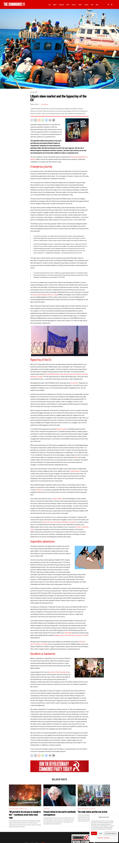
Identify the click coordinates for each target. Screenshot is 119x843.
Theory (80, 4)
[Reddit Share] (39, 121)
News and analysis (19, 809)
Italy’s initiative (57, 499)
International (44, 105)
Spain (76, 458)
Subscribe (61, 4)
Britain (79, 809)
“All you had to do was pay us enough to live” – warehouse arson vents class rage (25, 815)
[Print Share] (53, 121)
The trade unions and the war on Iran (92, 812)
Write (67, 4)
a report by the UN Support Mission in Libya (44, 295)
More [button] (97, 4)
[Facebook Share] (31, 121)
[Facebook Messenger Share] (46, 121)
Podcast (86, 4)
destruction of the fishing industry (58, 673)
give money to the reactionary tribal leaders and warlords (59, 523)
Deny (100, 833)
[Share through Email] (50, 121)
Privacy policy (106, 837)
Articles (74, 4)
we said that (74, 384)
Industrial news (85, 809)
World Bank (68, 633)
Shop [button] (92, 4)
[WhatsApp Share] (42, 121)
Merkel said (39, 490)
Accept (94, 833)
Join (49, 4)
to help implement (74, 472)
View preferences (110, 833)
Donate (54, 4)
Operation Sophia (61, 430)
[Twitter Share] (35, 121)
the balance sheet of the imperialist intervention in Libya (70, 636)
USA (25, 809)
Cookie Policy (100, 837)
